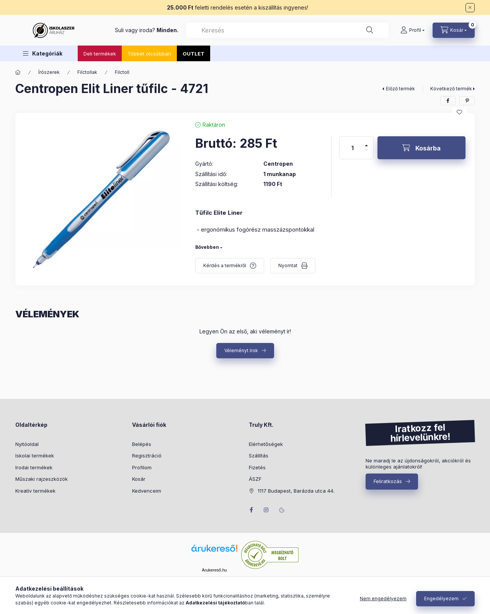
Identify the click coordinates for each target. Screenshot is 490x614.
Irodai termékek (33, 467)
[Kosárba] (421, 147)
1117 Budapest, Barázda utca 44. (296, 491)
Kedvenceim (146, 491)
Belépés (141, 444)
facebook (251, 510)
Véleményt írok (241, 350)
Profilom (142, 467)
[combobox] (287, 30)
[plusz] (366, 142)
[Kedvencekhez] (459, 112)
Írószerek (49, 72)
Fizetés (257, 467)
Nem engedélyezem (383, 598)
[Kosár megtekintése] (454, 30)
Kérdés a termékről (224, 265)
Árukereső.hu (214, 570)
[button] (42, 53)
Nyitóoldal (27, 444)
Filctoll (122, 72)
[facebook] (448, 100)
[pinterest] (467, 100)
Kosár (138, 479)
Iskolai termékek (34, 455)
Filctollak (87, 72)
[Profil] (412, 30)
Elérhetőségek (266, 444)
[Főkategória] (18, 72)
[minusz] (366, 153)
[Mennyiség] (352, 148)
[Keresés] (370, 30)
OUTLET (193, 54)
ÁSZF (255, 479)
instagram (266, 510)
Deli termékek (99, 54)
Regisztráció (147, 455)
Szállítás (258, 455)
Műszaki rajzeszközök (41, 479)
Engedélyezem (441, 598)
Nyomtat (287, 265)
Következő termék (451, 88)
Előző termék (400, 88)
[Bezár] (470, 7)
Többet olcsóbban (149, 54)
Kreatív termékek (35, 491)
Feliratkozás (388, 481)
